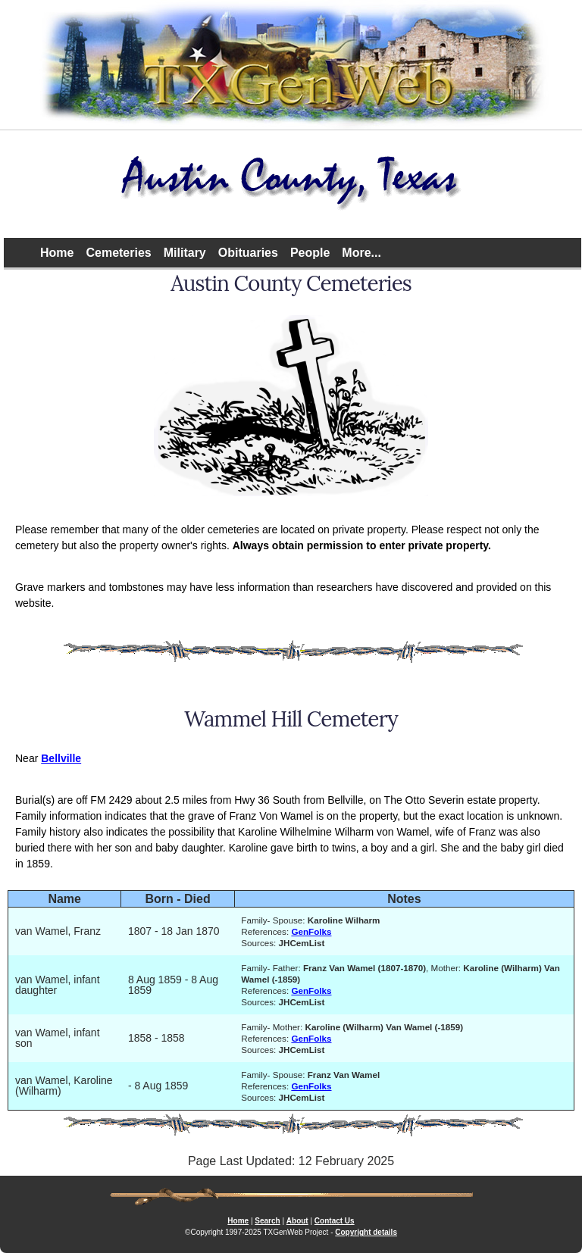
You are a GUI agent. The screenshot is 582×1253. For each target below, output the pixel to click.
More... (361, 252)
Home (57, 252)
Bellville (61, 758)
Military (185, 252)
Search (267, 1221)
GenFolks (311, 931)
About (297, 1221)
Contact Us (334, 1221)
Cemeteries (118, 252)
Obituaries (248, 252)
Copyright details (366, 1232)
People (310, 252)
